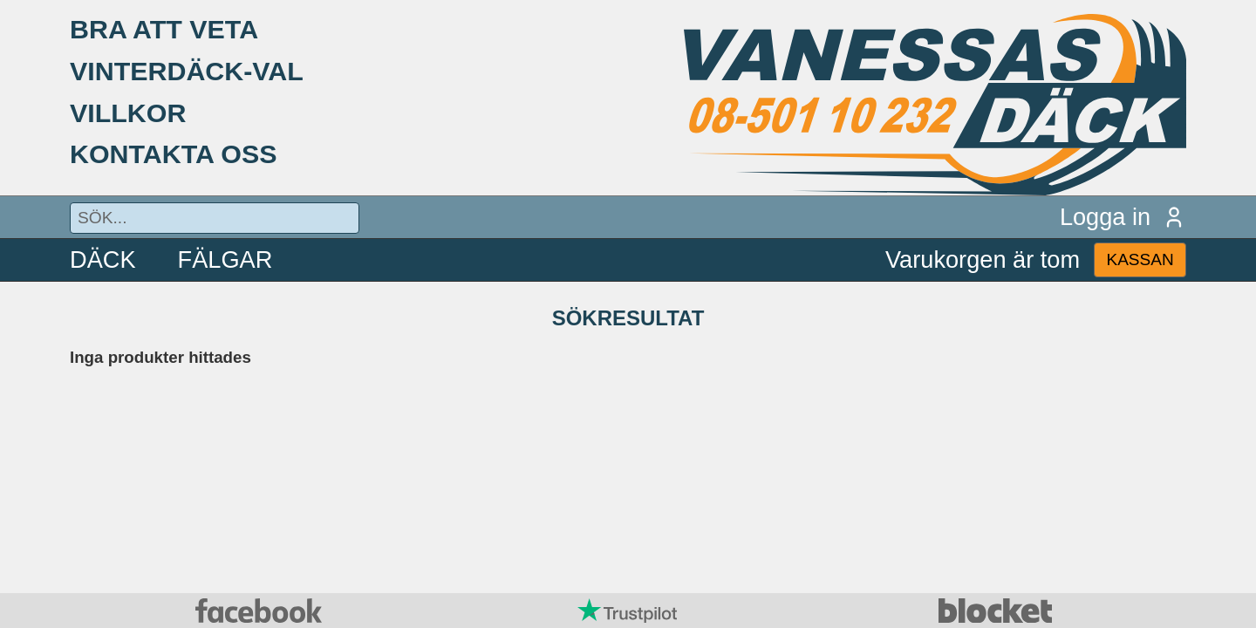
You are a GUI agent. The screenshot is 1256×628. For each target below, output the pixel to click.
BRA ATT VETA (164, 29)
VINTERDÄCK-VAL (187, 70)
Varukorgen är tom (982, 259)
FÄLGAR (225, 259)
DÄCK (103, 259)
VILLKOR (128, 112)
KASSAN (1139, 259)
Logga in (1123, 216)
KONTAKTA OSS (173, 153)
